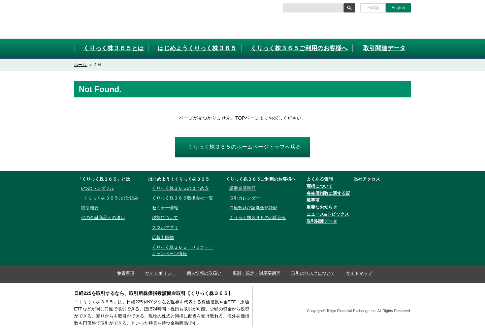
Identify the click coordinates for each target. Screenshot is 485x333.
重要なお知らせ (321, 207)
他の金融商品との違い (103, 217)
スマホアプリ (165, 227)
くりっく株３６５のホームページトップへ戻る (244, 147)
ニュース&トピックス (327, 214)
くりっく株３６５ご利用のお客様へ (261, 179)
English (398, 7)
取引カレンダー (244, 198)
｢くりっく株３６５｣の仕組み (109, 198)
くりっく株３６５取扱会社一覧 (182, 198)
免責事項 (125, 273)
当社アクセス (367, 179)
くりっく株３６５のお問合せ (257, 217)
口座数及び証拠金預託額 (253, 207)
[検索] (313, 8)
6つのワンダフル (97, 188)
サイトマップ (359, 273)
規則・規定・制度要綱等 (256, 273)
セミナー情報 (165, 207)
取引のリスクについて (313, 273)
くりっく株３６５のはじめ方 (180, 188)
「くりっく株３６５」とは (103, 179)
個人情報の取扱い (204, 273)
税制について (165, 217)
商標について (319, 186)
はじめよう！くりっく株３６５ (178, 179)
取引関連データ (321, 221)
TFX (394, 299)
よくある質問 (319, 179)
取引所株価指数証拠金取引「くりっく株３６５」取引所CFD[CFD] (111, 19)
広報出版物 (163, 237)
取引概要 (90, 207)
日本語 (373, 7)
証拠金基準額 (242, 188)
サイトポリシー (160, 273)
